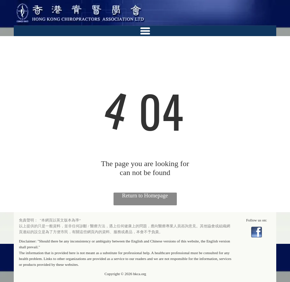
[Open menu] (145, 31)
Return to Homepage (145, 195)
